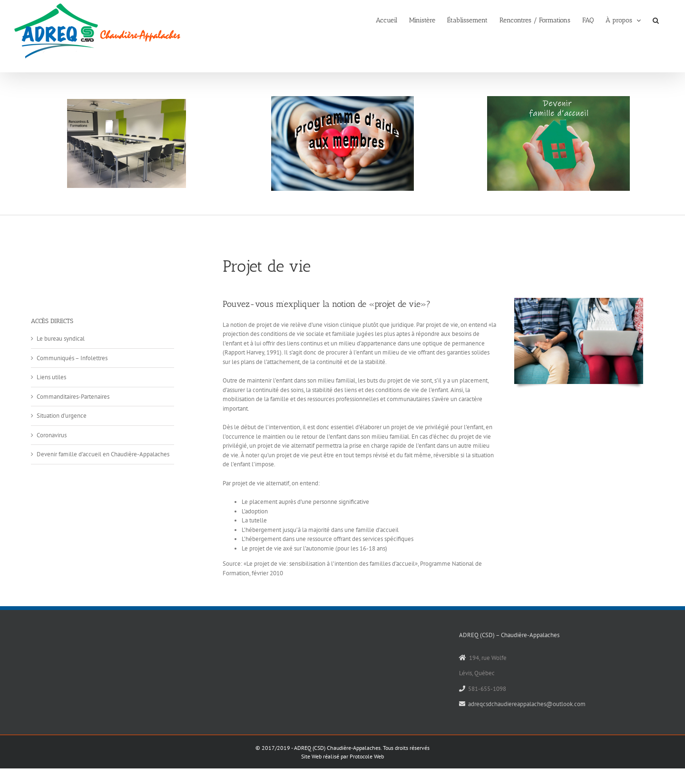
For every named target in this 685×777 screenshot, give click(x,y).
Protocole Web (367, 756)
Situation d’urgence (62, 416)
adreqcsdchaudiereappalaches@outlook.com (527, 704)
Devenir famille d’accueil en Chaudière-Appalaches (103, 454)
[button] (656, 19)
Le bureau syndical (61, 338)
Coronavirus (52, 435)
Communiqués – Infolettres (72, 358)
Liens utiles (51, 377)
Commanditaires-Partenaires (73, 397)
